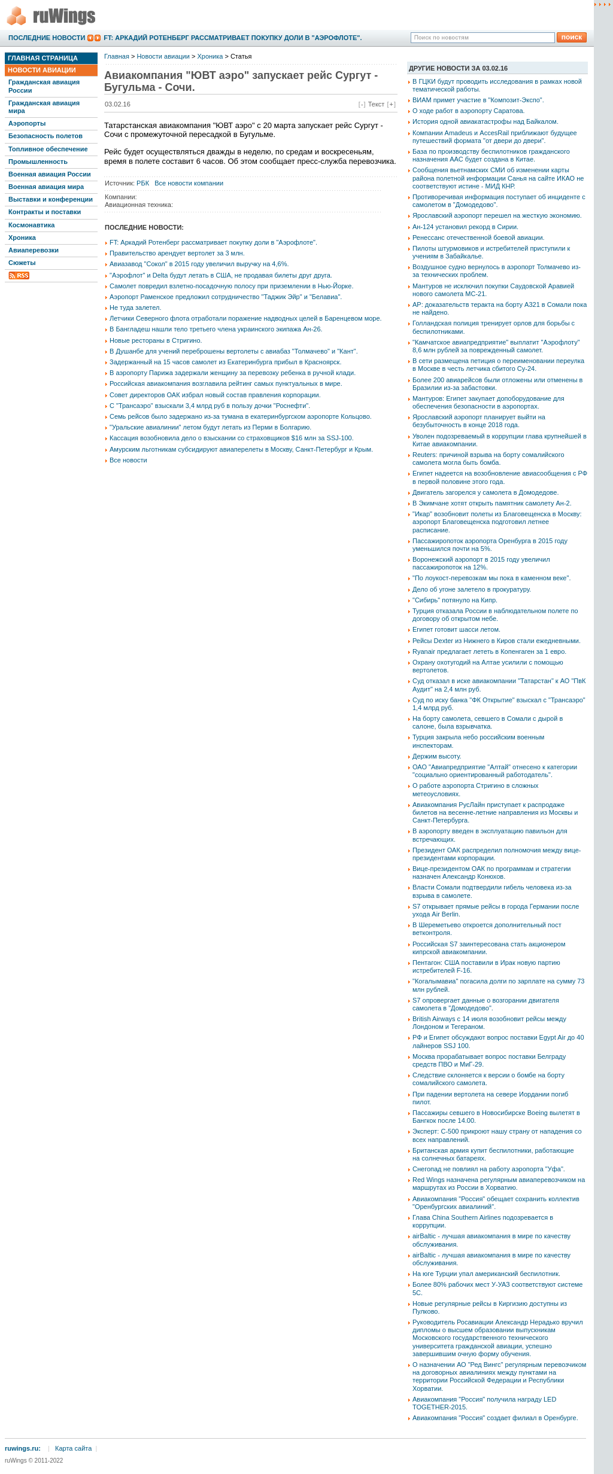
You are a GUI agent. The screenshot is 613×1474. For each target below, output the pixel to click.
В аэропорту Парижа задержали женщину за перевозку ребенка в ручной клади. (233, 372)
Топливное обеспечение (48, 149)
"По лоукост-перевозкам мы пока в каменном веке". (491, 577)
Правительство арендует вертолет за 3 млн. (177, 253)
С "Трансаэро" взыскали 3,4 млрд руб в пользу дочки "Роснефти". (210, 405)
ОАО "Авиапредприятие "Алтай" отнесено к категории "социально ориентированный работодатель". (494, 770)
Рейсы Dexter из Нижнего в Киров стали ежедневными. (496, 640)
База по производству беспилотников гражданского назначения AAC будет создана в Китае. (491, 155)
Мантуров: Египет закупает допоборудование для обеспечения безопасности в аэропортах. (488, 402)
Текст (376, 104)
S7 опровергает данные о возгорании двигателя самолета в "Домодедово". (485, 1004)
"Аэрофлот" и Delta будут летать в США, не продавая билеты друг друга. (221, 275)
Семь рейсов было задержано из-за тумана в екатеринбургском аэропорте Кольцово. (241, 416)
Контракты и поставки (44, 211)
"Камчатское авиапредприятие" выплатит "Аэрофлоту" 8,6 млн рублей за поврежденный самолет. (496, 346)
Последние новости (46, 37)
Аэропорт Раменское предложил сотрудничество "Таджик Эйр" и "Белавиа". (226, 296)
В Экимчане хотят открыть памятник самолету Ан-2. (492, 503)
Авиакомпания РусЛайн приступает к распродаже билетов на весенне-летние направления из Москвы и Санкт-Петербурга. (495, 812)
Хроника (22, 237)
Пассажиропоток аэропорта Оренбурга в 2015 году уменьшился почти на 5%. (490, 544)
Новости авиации (42, 70)
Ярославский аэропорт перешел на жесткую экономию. (497, 215)
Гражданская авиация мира (44, 106)
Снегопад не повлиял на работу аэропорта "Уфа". (488, 1168)
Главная (116, 56)
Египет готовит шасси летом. (456, 629)
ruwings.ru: (23, 1448)
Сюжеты (22, 262)
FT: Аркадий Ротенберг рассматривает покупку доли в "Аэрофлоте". (233, 37)
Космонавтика (31, 225)
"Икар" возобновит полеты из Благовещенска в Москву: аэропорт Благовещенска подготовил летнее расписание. (497, 521)
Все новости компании (188, 183)
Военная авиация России (49, 174)
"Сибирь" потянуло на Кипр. (454, 600)
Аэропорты (26, 123)
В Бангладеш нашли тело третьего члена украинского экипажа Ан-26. (216, 329)
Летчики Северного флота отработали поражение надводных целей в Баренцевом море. (246, 318)
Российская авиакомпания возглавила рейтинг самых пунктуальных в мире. (226, 383)
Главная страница (43, 58)
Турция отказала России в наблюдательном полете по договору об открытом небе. (495, 614)
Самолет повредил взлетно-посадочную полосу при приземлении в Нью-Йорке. (231, 286)
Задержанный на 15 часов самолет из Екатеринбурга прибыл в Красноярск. (225, 362)
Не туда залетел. (135, 307)
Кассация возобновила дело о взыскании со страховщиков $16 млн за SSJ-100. (232, 437)
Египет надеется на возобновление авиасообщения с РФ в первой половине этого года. (499, 477)
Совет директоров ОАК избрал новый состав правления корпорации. (215, 394)
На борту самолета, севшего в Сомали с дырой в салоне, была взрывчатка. (487, 722)
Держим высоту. (437, 756)
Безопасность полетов (45, 135)
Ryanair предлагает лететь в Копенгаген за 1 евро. (489, 651)
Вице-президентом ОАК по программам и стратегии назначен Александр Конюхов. (491, 872)
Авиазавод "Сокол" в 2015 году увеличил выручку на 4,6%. (199, 263)
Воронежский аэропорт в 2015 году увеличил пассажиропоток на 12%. (481, 563)
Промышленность (38, 161)
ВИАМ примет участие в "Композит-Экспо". (478, 99)
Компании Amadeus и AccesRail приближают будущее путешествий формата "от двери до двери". (494, 136)
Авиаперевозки (33, 250)
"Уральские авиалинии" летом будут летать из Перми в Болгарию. (210, 427)
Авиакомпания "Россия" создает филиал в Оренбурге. (495, 1417)
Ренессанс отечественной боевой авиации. (478, 237)
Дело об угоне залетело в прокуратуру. (471, 589)
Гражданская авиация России (44, 85)
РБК (142, 183)
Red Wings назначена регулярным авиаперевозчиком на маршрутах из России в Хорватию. (498, 1183)
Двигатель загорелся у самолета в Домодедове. (485, 492)
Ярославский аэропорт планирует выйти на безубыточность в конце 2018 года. (478, 420)
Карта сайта (73, 1448)
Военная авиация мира (46, 186)
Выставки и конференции (50, 199)
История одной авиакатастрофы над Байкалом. (485, 121)
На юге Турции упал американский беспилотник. (486, 1273)
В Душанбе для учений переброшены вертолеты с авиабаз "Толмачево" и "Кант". (234, 351)
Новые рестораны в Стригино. (156, 340)
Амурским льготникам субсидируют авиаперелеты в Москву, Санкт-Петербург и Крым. (241, 449)
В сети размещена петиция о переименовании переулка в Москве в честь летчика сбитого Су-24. (498, 364)
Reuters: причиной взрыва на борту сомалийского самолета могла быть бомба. (488, 458)
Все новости (128, 460)
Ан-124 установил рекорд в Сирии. (465, 226)
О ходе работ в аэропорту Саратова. (468, 110)
